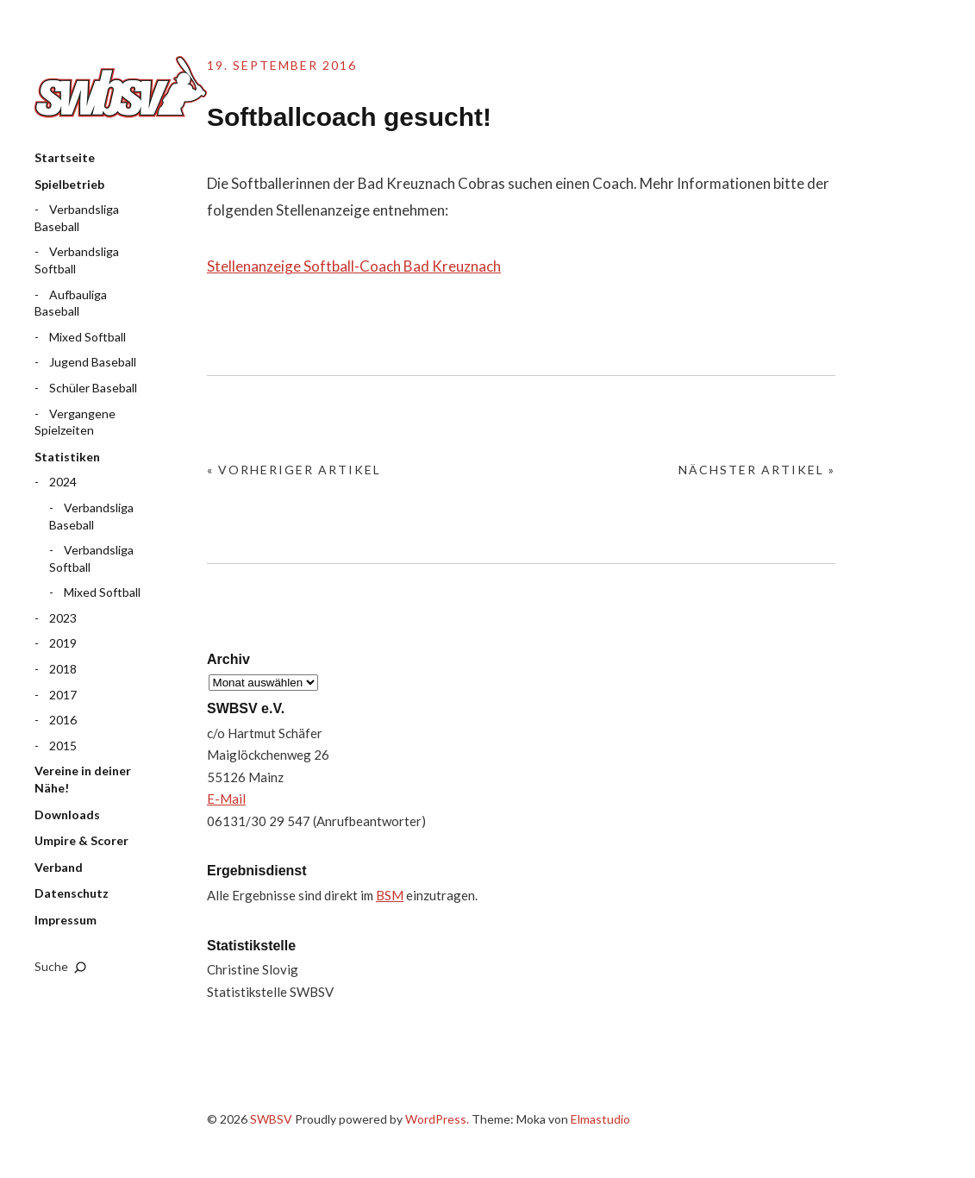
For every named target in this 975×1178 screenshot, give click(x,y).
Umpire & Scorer (81, 840)
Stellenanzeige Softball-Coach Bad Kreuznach (354, 266)
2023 (63, 618)
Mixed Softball (87, 336)
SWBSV (120, 87)
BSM (389, 895)
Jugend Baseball (92, 361)
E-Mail (226, 798)
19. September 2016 (282, 65)
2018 (63, 668)
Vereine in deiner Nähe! (82, 779)
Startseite (64, 157)
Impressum (65, 919)
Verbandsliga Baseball (76, 218)
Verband (58, 867)
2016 (63, 719)
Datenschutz (71, 893)
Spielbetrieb (69, 184)
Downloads (67, 814)
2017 (63, 694)
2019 (63, 643)
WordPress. (437, 1119)
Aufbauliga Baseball (70, 303)
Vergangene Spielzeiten (75, 422)
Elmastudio (600, 1119)
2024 (63, 481)
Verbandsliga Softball (76, 260)
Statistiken (67, 456)
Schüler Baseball (93, 387)
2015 (63, 745)
